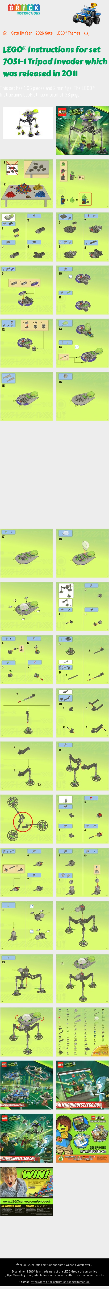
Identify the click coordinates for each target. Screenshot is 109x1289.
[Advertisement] (50, 475)
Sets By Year (21, 33)
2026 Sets (44, 33)
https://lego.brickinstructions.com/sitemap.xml (60, 1282)
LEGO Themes (68, 33)
